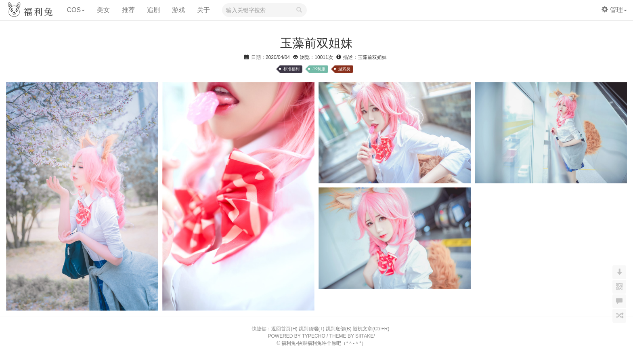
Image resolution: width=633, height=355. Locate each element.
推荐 (128, 9)
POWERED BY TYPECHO (296, 336)
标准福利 (291, 69)
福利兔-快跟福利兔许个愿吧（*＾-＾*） (323, 343)
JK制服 (318, 69)
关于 (203, 9)
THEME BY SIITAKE (351, 336)
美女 (103, 9)
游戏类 (344, 69)
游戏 (178, 9)
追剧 (153, 9)
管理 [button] (614, 9)
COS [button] (76, 9)
